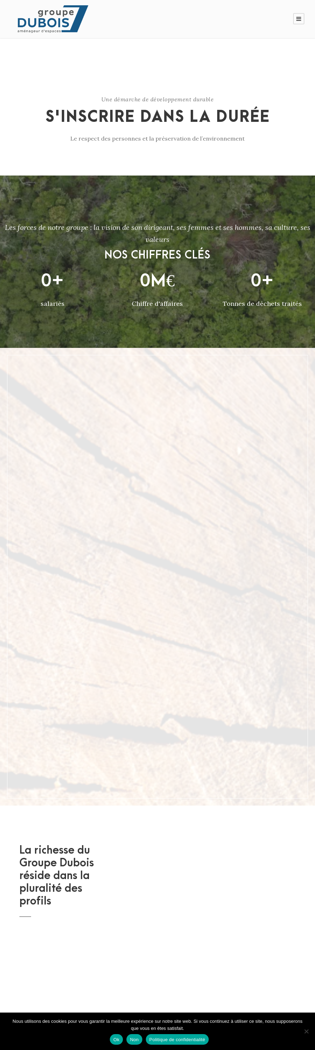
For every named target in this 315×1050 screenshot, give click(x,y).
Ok (116, 1039)
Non (134, 1039)
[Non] (306, 1031)
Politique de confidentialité (177, 1039)
